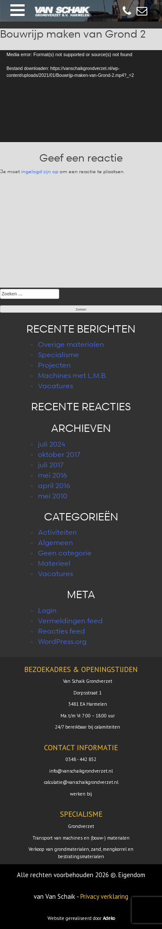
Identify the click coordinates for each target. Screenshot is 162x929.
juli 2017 (51, 464)
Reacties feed (61, 631)
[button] (17, 10)
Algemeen (55, 542)
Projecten (54, 365)
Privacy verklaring (104, 896)
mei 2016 (52, 475)
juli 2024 (51, 444)
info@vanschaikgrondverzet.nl (81, 771)
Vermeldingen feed (70, 620)
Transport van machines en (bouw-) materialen (81, 838)
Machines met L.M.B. (72, 375)
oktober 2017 (59, 454)
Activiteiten (57, 532)
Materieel (54, 563)
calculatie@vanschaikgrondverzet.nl (81, 782)
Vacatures (55, 385)
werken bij (81, 794)
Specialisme (58, 354)
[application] (81, 96)
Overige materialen (71, 344)
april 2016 (54, 485)
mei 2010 (52, 495)
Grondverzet (81, 826)
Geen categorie (65, 553)
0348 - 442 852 (81, 759)
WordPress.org (62, 641)
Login (47, 610)
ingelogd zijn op (39, 171)
